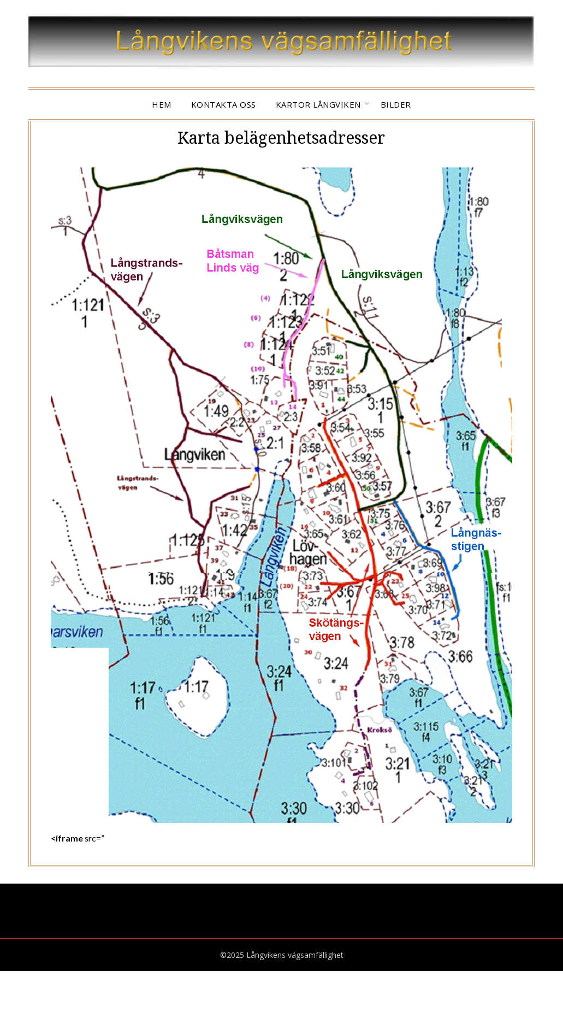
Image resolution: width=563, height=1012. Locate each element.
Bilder (396, 104)
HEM (161, 104)
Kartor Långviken (318, 104)
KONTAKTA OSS (223, 104)
